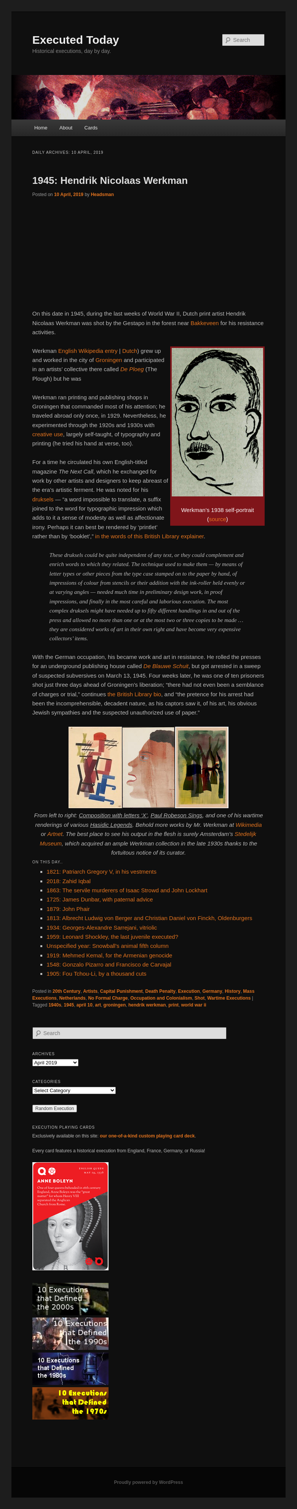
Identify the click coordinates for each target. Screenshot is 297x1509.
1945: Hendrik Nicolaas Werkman (110, 180)
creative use (47, 434)
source (217, 519)
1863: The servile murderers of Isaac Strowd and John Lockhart (126, 890)
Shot (200, 998)
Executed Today (75, 39)
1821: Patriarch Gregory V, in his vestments (101, 871)
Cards (91, 128)
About (65, 128)
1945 (69, 1005)
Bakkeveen (204, 323)
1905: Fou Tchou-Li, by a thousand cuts (96, 973)
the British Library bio (134, 694)
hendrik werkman (147, 1005)
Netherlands (72, 998)
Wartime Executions (229, 998)
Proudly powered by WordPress (148, 1482)
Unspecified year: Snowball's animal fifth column (107, 946)
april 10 (85, 1005)
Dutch (129, 351)
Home (41, 128)
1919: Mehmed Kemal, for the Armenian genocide (109, 955)
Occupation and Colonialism (161, 998)
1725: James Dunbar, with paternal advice (99, 899)
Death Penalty (160, 991)
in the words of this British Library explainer (149, 536)
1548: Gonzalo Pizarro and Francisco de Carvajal (108, 964)
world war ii (193, 1005)
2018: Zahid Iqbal (68, 881)
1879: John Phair (67, 909)
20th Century (66, 991)
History (232, 991)
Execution (189, 991)
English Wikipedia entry (88, 351)
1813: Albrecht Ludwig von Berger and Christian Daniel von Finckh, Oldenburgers (149, 918)
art (98, 1005)
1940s (54, 1005)
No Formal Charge (108, 998)
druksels (43, 499)
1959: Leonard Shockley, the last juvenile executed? (112, 936)
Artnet (54, 834)
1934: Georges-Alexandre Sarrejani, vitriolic (101, 927)
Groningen (109, 360)
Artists (90, 991)
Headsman (102, 194)
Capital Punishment (121, 991)
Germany (212, 991)
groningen (115, 1005)
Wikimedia (249, 824)
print (173, 1005)
